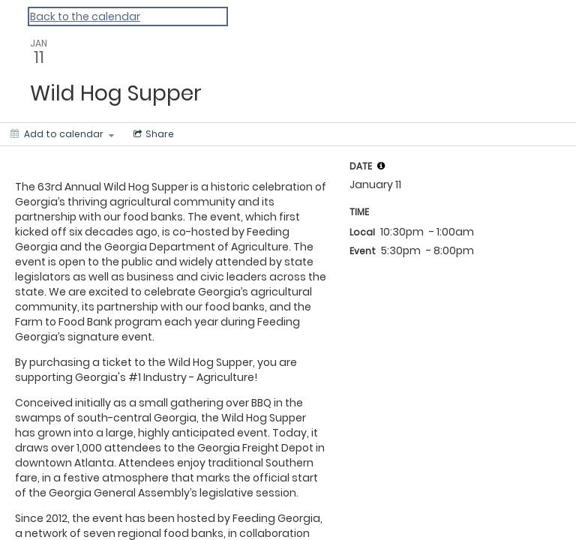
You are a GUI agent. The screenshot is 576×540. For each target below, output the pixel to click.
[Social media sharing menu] (152, 134)
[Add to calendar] (62, 134)
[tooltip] (381, 165)
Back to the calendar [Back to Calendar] (85, 16)
